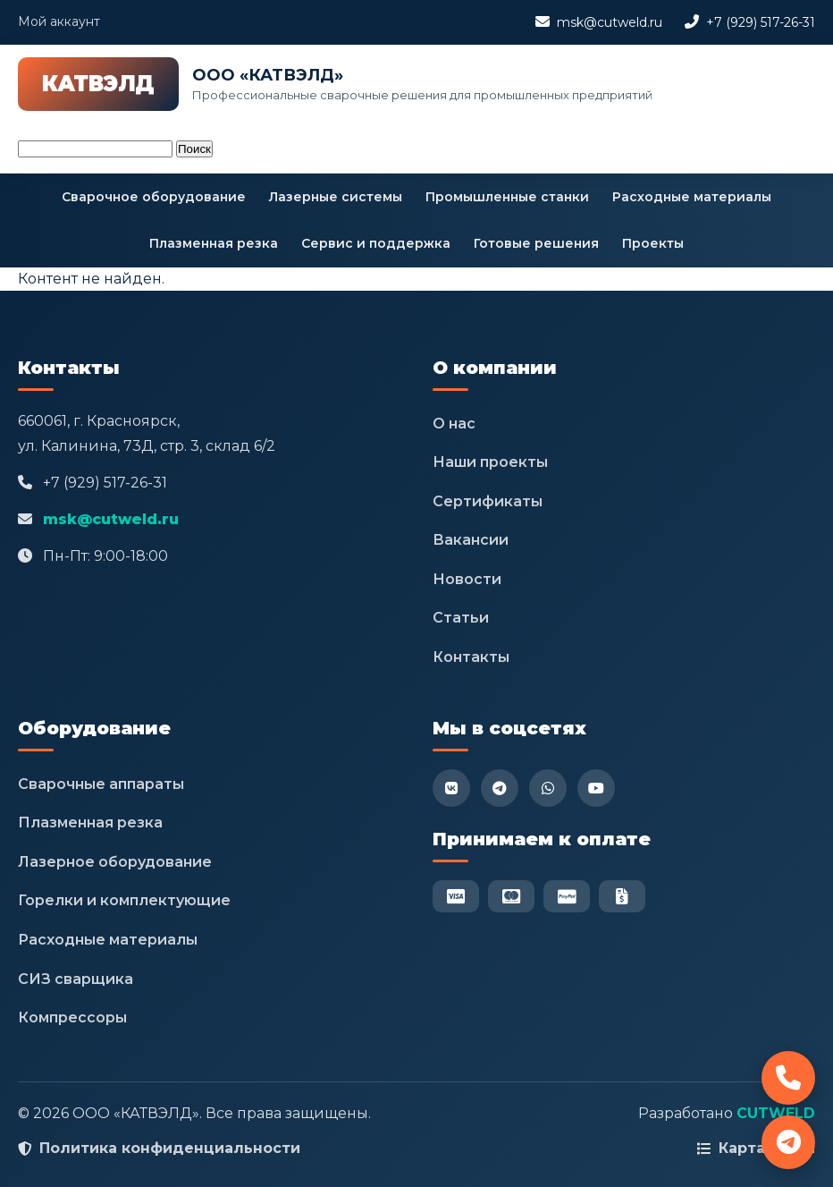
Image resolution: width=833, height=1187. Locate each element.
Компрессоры (72, 1017)
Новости (467, 579)
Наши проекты (490, 462)
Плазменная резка (213, 243)
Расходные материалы (691, 197)
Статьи (461, 617)
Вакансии (471, 539)
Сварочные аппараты (101, 784)
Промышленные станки (507, 197)
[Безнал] (622, 896)
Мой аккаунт (59, 21)
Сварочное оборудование (154, 197)
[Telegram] (499, 788)
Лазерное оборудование (115, 861)
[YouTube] (596, 788)
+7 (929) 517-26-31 (760, 22)
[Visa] (456, 896)
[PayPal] (566, 896)
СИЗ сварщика (75, 979)
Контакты (471, 657)
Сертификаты (488, 501)
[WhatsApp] (548, 788)
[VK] (451, 788)
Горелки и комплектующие (124, 900)
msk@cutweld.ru (609, 22)
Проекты (653, 243)
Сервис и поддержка (375, 243)
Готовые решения (536, 243)
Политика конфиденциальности (169, 1148)
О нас (454, 423)
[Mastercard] (511, 896)
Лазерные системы (335, 197)
